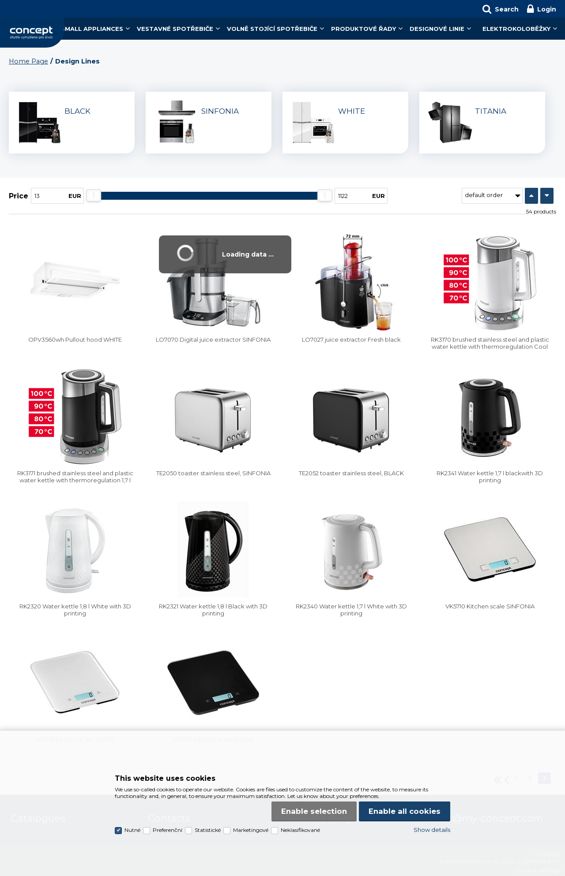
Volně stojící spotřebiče (272, 28)
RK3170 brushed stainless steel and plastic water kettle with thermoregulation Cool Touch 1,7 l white (490, 346)
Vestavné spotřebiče (175, 28)
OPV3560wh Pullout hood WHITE (75, 339)
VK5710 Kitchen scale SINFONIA (490, 606)
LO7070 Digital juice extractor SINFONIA (213, 339)
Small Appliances (92, 28)
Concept (32, 32)
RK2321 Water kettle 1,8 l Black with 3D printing (213, 610)
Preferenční (167, 830)
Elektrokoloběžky (516, 28)
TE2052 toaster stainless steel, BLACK (351, 473)
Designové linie (437, 28)
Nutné (132, 830)
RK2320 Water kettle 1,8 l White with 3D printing (75, 610)
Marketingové (250, 830)
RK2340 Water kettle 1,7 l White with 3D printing (351, 610)
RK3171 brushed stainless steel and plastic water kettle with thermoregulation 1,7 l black (75, 480)
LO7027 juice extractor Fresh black (351, 339)
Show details (432, 829)
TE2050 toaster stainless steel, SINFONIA (213, 473)
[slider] (93, 195)
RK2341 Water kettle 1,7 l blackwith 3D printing (490, 477)
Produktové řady (363, 28)
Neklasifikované (300, 830)
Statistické (208, 830)
